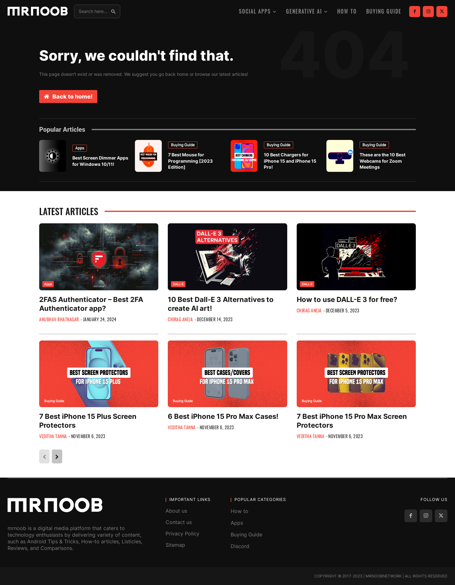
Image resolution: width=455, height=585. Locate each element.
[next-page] (57, 456)
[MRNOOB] (38, 11)
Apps (79, 148)
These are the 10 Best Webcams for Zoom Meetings (382, 161)
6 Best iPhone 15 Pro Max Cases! (223, 416)
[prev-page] (44, 456)
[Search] (113, 11)
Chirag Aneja (180, 319)
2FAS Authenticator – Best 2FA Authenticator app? (91, 303)
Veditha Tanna (53, 436)
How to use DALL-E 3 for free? (347, 299)
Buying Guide (183, 144)
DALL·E (178, 284)
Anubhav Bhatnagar (59, 319)
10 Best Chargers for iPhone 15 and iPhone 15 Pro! (290, 161)
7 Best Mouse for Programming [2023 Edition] (190, 161)
